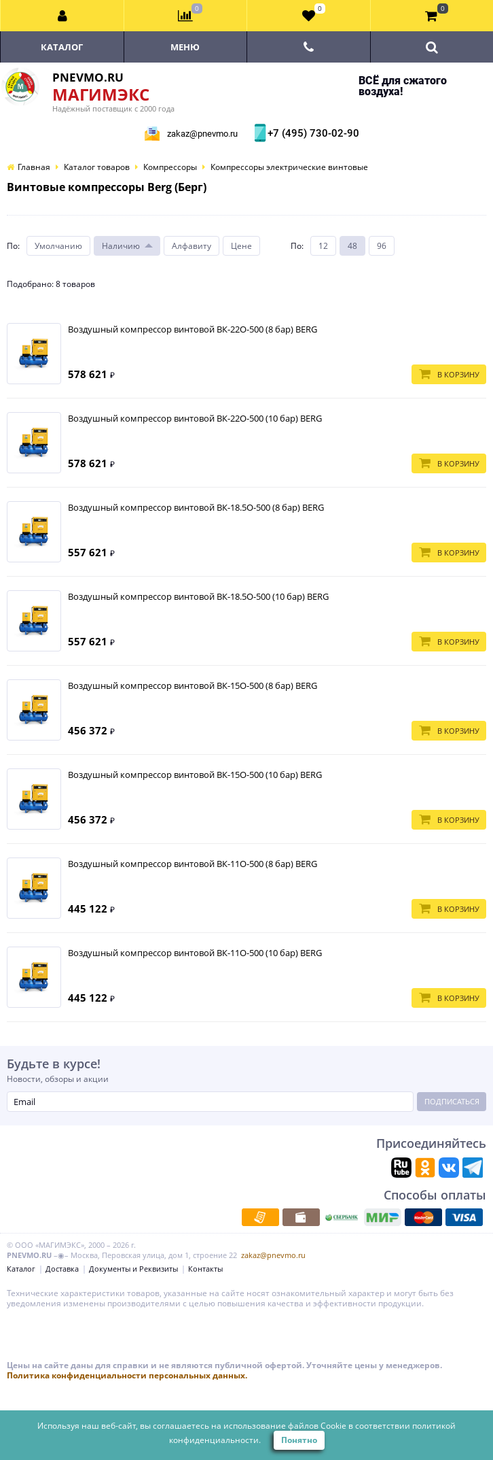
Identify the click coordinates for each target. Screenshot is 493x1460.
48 (352, 246)
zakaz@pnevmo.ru (202, 134)
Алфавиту (191, 246)
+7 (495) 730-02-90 (312, 133)
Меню (185, 47)
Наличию (121, 246)
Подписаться (451, 1101)
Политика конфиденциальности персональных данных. (127, 1375)
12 (323, 246)
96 (381, 246)
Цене (241, 246)
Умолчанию (58, 246)
